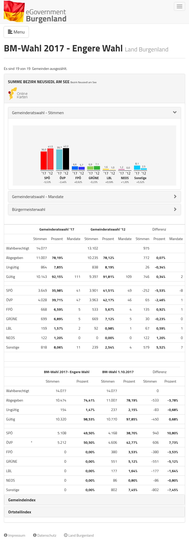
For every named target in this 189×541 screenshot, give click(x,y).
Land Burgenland (79, 535)
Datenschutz (44, 535)
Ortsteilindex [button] (19, 512)
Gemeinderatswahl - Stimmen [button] (38, 113)
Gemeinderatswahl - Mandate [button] (37, 196)
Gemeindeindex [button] (22, 500)
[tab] (94, 112)
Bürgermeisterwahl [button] (28, 209)
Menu (18, 31)
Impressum (14, 535)
